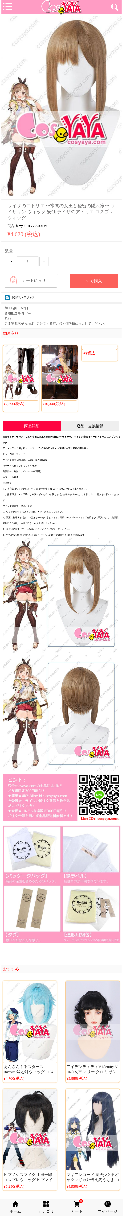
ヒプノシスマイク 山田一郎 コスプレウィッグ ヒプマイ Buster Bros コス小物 (28, 1180)
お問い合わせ (20, 297)
